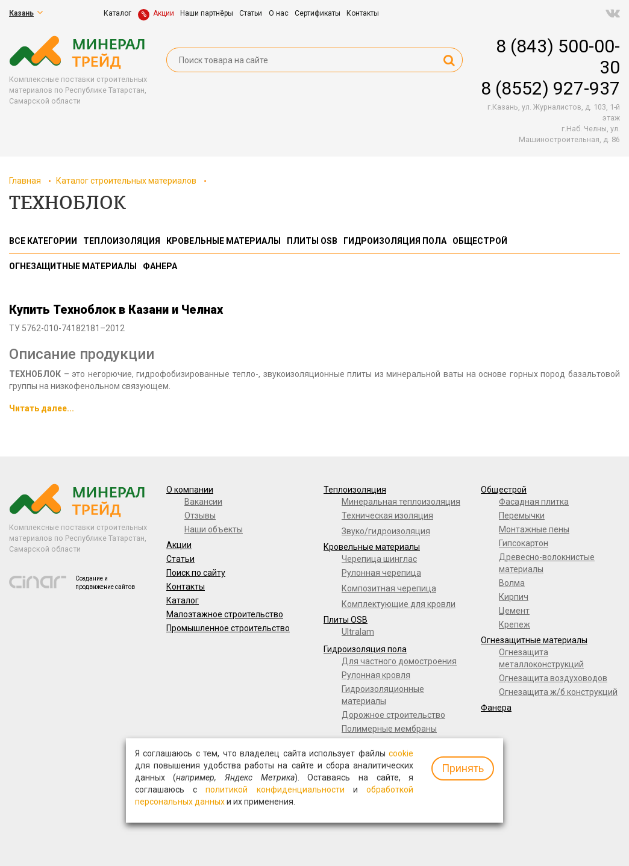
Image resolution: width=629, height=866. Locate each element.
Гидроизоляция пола (365, 649)
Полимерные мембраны (389, 729)
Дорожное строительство (393, 715)
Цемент (514, 610)
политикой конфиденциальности (274, 789)
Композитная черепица (389, 588)
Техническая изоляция (387, 515)
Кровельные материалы (372, 547)
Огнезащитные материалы (534, 640)
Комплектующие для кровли (398, 604)
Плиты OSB (346, 620)
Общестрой (504, 489)
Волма (512, 583)
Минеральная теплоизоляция (401, 501)
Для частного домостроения (399, 661)
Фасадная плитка (534, 501)
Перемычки (522, 515)
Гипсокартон (523, 543)
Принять (463, 768)
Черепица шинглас (379, 559)
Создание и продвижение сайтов (105, 582)
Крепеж (514, 624)
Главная (25, 180)
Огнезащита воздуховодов (553, 678)
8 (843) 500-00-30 (558, 57)
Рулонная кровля (376, 675)
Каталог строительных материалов (126, 180)
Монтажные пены (534, 529)
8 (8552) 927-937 (550, 88)
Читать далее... (41, 408)
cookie (401, 753)
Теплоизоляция (355, 489)
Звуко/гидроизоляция (386, 531)
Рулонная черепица (381, 573)
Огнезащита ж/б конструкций (558, 692)
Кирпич (513, 597)
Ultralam (358, 632)
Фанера (496, 707)
